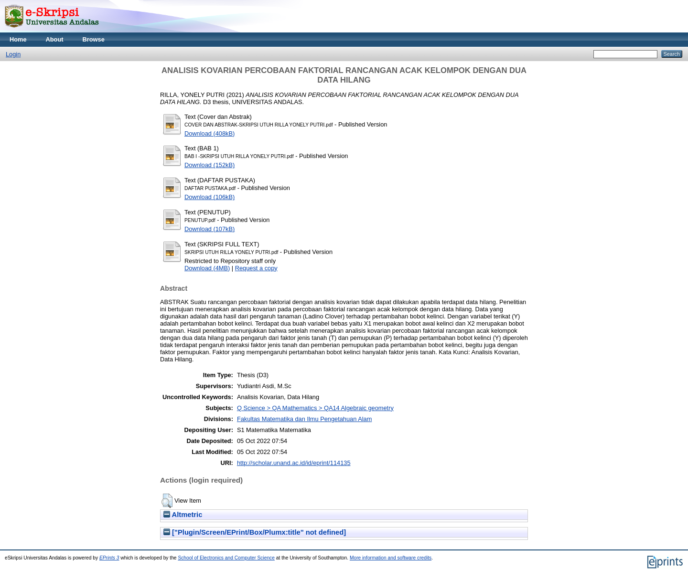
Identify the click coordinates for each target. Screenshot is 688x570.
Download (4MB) (207, 268)
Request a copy (256, 268)
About (55, 39)
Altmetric (182, 514)
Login (13, 54)
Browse (94, 39)
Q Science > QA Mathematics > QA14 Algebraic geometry (315, 408)
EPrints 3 (109, 557)
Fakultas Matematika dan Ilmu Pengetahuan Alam (304, 418)
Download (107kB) (209, 228)
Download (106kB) (209, 197)
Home (18, 39)
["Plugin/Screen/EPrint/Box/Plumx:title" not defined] (254, 532)
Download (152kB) (209, 165)
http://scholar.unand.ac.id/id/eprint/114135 (294, 462)
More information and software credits (390, 557)
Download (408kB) (209, 133)
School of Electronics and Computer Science (226, 557)
